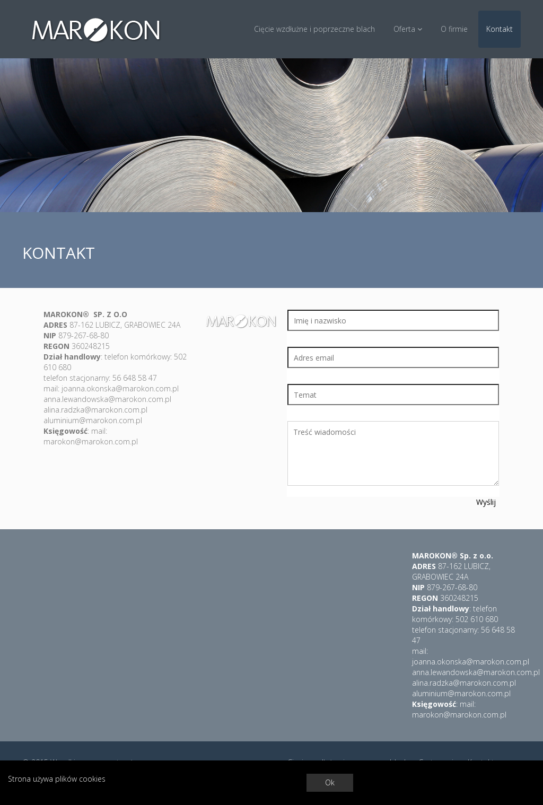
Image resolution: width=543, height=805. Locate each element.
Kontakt (499, 29)
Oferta (407, 29)
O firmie (454, 29)
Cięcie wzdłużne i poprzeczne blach (314, 29)
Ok (330, 782)
